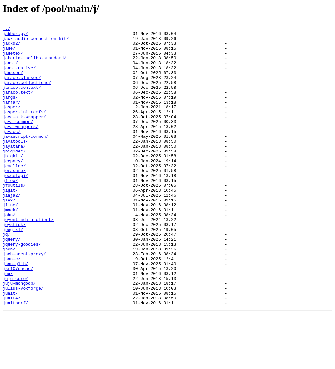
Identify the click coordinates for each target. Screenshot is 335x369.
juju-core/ (15, 329)
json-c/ (12, 306)
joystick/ (14, 264)
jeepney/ (13, 188)
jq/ (6, 276)
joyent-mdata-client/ (28, 259)
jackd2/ (12, 47)
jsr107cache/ (18, 317)
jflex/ (10, 212)
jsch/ (9, 294)
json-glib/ (15, 311)
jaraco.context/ (22, 100)
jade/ (9, 53)
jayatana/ (14, 170)
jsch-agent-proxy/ (24, 300)
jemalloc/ (14, 194)
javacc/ (12, 153)
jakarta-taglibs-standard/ (34, 65)
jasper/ (12, 123)
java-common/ (18, 141)
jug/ (8, 323)
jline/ (10, 241)
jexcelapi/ (15, 206)
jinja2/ (12, 229)
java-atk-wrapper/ (24, 135)
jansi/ (10, 70)
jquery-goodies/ (22, 288)
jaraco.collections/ (27, 94)
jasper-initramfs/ (24, 129)
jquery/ (12, 282)
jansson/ (13, 82)
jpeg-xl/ (13, 270)
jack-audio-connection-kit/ (36, 41)
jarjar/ (12, 117)
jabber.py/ (15, 35)
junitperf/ (15, 358)
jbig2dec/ (14, 176)
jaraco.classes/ (22, 88)
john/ (9, 253)
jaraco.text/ (18, 106)
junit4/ (12, 353)
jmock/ (10, 247)
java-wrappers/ (20, 147)
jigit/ (10, 223)
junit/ (10, 347)
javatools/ (15, 165)
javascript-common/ (25, 159)
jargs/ (10, 112)
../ (6, 29)
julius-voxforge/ (23, 341)
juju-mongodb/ (19, 335)
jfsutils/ (14, 217)
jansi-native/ (19, 76)
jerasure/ (14, 200)
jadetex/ (13, 59)
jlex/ (9, 235)
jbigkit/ (13, 182)
